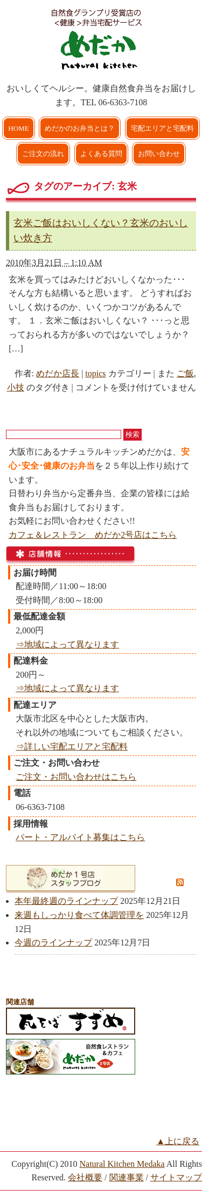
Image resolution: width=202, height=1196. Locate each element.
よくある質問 (101, 154)
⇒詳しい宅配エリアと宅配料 (72, 746)
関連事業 (126, 1177)
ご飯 (185, 373)
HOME (18, 128)
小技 (15, 387)
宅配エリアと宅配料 (162, 128)
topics (95, 373)
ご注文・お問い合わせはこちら (76, 776)
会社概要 (85, 1177)
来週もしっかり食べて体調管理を (79, 915)
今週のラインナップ (53, 942)
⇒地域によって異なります (67, 644)
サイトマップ (176, 1177)
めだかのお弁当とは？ (80, 128)
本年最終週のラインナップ (66, 901)
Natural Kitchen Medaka (121, 1163)
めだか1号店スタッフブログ (91, 878)
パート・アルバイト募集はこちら (80, 837)
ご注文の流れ (43, 154)
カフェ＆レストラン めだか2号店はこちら (93, 534)
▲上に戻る (177, 1141)
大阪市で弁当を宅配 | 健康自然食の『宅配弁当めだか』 (101, 38)
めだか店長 (57, 373)
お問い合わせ (159, 154)
